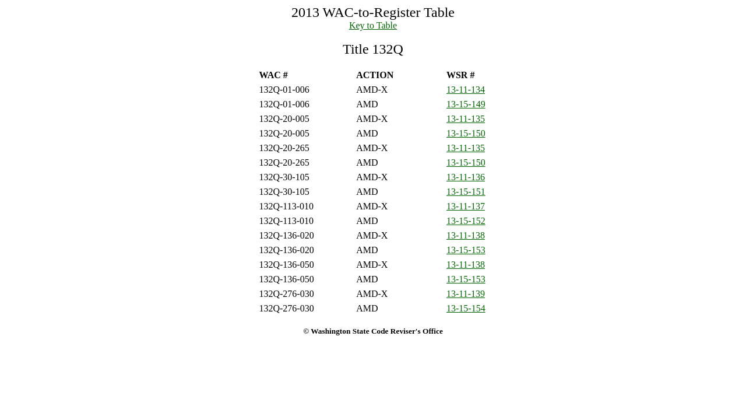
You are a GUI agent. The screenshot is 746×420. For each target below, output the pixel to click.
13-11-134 (465, 89)
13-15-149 (465, 104)
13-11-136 (465, 177)
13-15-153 (465, 250)
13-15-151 (465, 192)
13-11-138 (465, 235)
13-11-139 (465, 294)
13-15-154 (465, 308)
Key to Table (373, 25)
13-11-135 (465, 119)
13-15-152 (465, 221)
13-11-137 (465, 206)
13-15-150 (465, 133)
